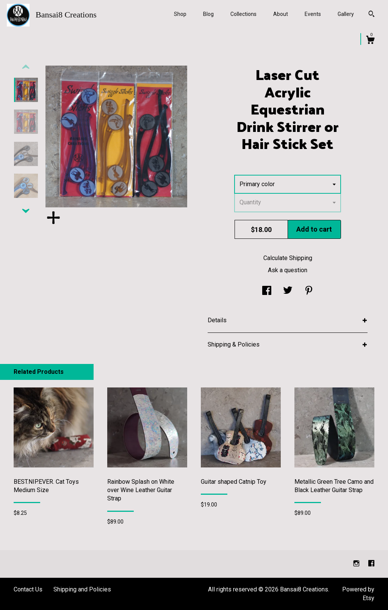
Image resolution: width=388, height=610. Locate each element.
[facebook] (371, 563)
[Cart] (370, 41)
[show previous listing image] (26, 67)
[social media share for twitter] (287, 291)
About (280, 14)
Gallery (346, 14)
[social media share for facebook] (266, 291)
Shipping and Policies (82, 589)
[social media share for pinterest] (308, 291)
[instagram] (357, 563)
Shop (180, 14)
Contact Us (28, 589)
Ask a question (287, 270)
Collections (243, 14)
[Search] (371, 15)
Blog (208, 14)
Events (313, 14)
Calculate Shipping (287, 258)
